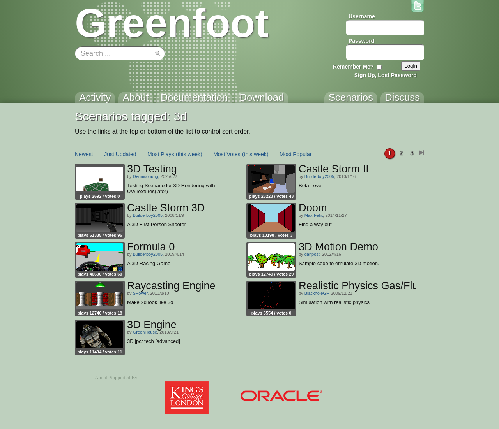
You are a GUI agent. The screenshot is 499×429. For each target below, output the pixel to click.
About (101, 377)
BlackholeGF (316, 293)
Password (361, 41)
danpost (312, 254)
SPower (140, 293)
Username (362, 16)
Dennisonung (145, 176)
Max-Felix (313, 215)
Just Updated (120, 154)
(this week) (189, 154)
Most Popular (295, 154)
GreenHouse (145, 332)
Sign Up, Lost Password (385, 75)
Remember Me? (353, 66)
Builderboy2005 (319, 176)
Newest (84, 154)
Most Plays (160, 154)
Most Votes (226, 154)
